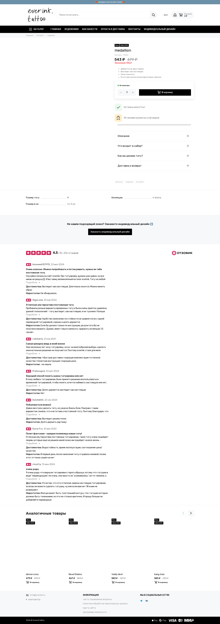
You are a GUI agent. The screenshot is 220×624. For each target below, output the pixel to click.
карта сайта (89, 608)
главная (56, 29)
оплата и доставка (113, 29)
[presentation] (183, 513)
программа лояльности (94, 612)
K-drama (140, 182)
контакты (134, 29)
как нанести (89, 29)
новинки (129, 182)
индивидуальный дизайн (159, 29)
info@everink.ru (37, 595)
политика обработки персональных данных (105, 603)
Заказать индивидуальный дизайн (110, 232)
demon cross (32, 574)
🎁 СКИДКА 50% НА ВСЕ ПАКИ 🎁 (110, 2)
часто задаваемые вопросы (97, 599)
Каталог (36, 29)
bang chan (159, 574)
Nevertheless (75, 574)
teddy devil (117, 574)
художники (71, 29)
